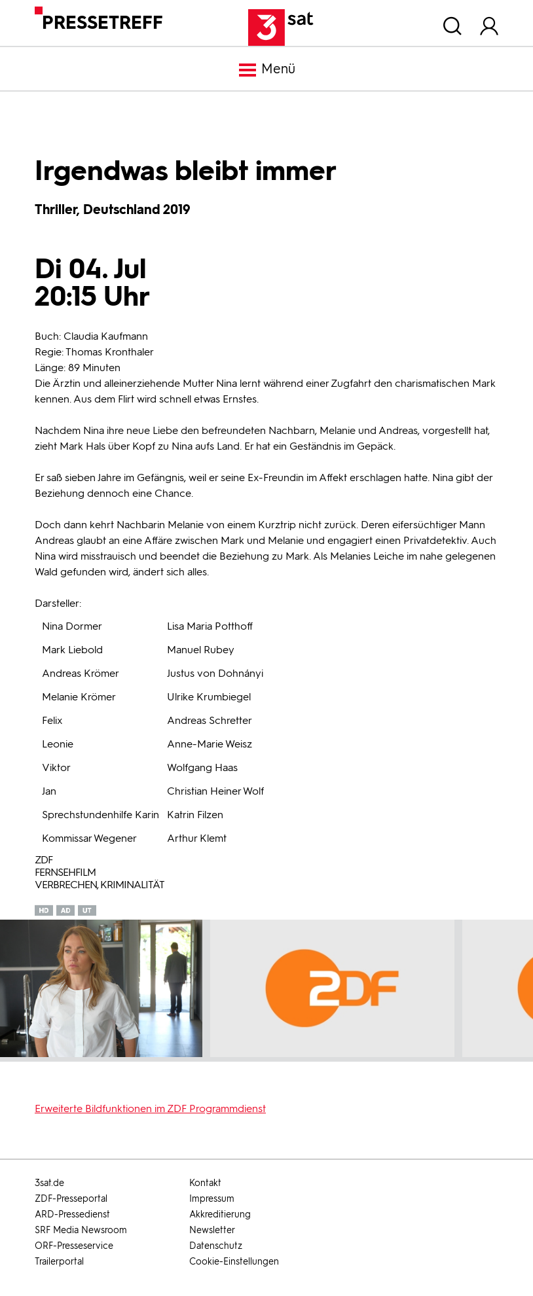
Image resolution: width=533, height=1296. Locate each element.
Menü (266, 70)
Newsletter (212, 1230)
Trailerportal (59, 1261)
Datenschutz (215, 1245)
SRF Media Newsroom (81, 1230)
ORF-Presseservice (74, 1245)
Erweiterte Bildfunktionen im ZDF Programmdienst (150, 1108)
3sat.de (49, 1183)
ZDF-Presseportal (71, 1198)
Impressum (211, 1198)
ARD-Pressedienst (72, 1214)
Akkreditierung (220, 1214)
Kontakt (205, 1183)
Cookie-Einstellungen (234, 1261)
